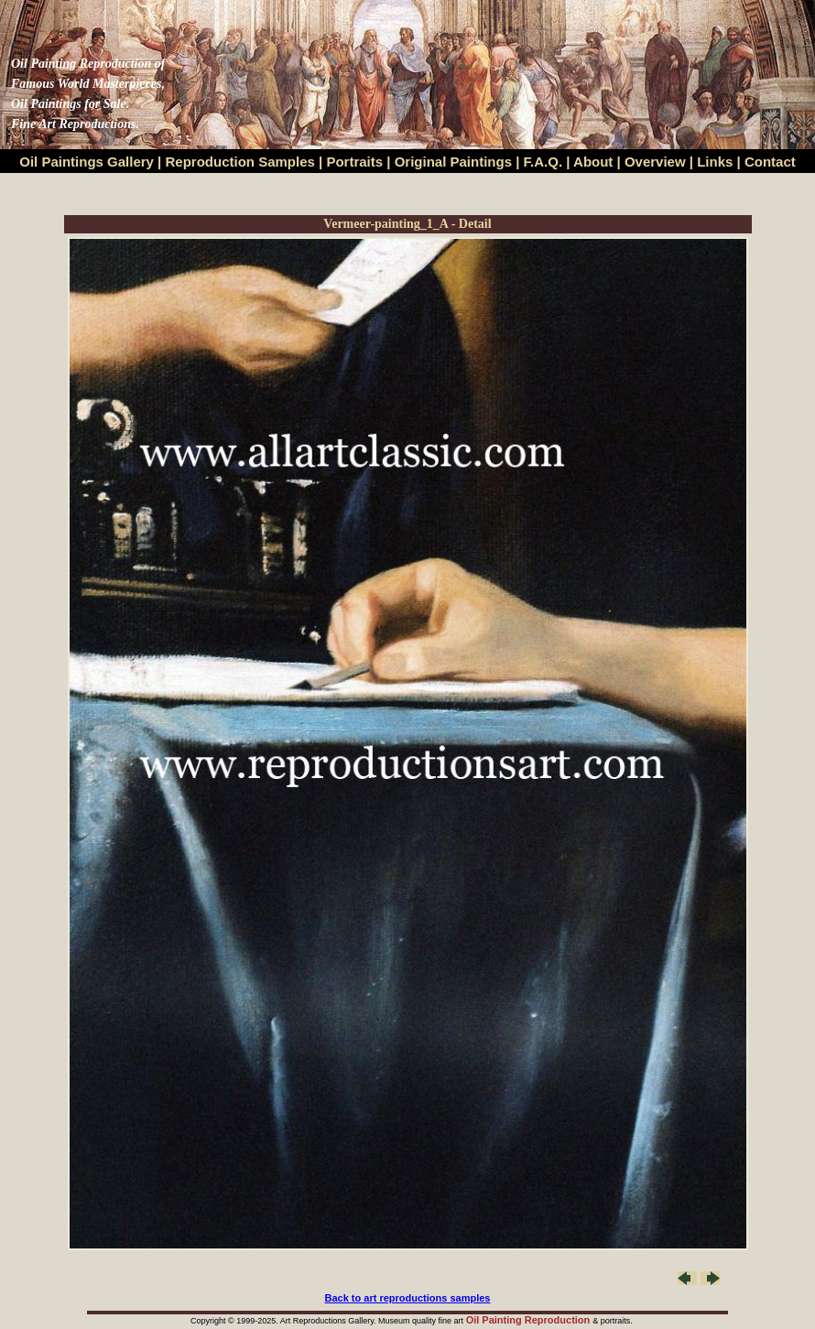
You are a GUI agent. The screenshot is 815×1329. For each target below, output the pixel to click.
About (593, 161)
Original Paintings (453, 161)
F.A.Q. (543, 161)
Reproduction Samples (240, 161)
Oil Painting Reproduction (529, 1319)
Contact (770, 161)
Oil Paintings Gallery (86, 161)
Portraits (354, 161)
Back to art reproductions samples (408, 1297)
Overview (655, 161)
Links (716, 161)
